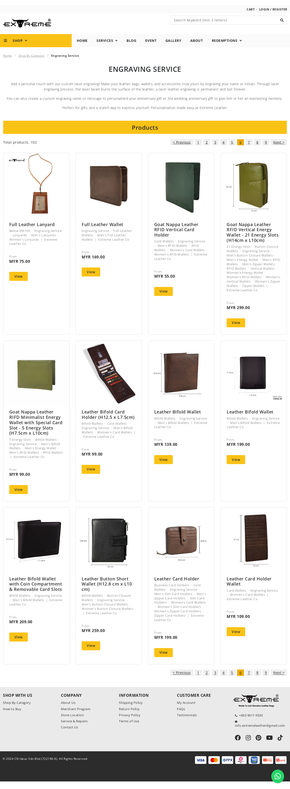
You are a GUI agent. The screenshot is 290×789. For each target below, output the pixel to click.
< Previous (182, 149)
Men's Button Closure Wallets (250, 263)
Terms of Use (129, 728)
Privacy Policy (129, 722)
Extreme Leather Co (113, 247)
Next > (278, 149)
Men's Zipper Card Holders (180, 603)
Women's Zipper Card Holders (177, 618)
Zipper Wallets (253, 293)
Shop (15, 48)
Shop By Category (32, 63)
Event (151, 48)
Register (279, 16)
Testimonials (187, 722)
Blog (131, 48)
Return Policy (129, 716)
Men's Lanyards (43, 242)
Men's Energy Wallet (242, 267)
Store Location (72, 722)
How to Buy (12, 716)
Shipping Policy (131, 710)
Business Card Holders (171, 592)
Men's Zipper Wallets (258, 271)
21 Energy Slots (239, 254)
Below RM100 (19, 238)
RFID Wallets (236, 276)
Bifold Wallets (46, 447)
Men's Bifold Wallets (173, 430)
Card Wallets (164, 249)
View (18, 284)
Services (107, 48)
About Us (68, 710)
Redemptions (227, 48)
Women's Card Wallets (187, 257)
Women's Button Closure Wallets (107, 616)
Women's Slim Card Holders (179, 614)
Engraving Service (48, 238)
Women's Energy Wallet (245, 280)
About (196, 48)
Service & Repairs (74, 728)
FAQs (181, 716)
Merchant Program (75, 716)
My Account (186, 710)
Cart (251, 16)
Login (264, 16)
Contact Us (69, 735)
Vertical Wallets (262, 276)
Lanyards (20, 242)
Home (82, 48)
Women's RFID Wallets (171, 262)
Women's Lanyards (24, 247)
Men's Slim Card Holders (173, 601)
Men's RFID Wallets (172, 253)
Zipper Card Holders (170, 623)
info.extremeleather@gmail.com (260, 733)
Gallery (173, 48)
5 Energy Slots (20, 447)
